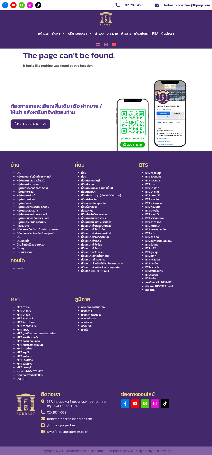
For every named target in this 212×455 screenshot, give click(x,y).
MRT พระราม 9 (25, 318)
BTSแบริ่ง (150, 278)
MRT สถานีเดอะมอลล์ (28, 341)
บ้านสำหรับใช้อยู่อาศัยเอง (31, 245)
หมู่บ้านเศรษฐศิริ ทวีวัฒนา (31, 222)
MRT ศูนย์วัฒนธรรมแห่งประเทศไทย (36, 333)
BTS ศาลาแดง (153, 222)
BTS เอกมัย (151, 263)
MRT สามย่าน (24, 348)
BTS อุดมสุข (152, 252)
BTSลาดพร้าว (152, 267)
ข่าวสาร (126, 33)
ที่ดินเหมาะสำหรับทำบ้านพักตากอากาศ (38, 229)
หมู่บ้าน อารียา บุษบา (28, 184)
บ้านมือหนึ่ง (23, 241)
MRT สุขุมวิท (23, 352)
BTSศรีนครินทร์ (154, 271)
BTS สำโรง (151, 233)
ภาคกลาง (86, 311)
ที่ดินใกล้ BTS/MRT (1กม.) (95, 271)
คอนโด (20, 268)
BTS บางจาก (152, 188)
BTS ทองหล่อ (152, 180)
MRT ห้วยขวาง (25, 360)
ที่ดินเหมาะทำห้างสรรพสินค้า (96, 233)
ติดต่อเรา (167, 33)
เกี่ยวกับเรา (141, 33)
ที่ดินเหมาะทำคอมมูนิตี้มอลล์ (96, 226)
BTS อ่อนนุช (151, 245)
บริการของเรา (80, 33)
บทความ (112, 33)
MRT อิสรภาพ (24, 364)
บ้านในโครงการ (25, 252)
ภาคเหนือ (86, 326)
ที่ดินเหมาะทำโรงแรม (92, 252)
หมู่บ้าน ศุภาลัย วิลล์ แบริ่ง (31, 180)
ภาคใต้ (85, 330)
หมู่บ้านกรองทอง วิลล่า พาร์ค (32, 188)
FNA (155, 33)
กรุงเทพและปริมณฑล (93, 307)
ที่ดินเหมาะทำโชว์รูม (91, 245)
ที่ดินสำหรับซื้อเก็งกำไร (93, 218)
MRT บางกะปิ (24, 311)
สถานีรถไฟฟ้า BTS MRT (158, 282)
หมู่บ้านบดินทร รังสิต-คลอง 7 (33, 207)
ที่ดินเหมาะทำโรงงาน (92, 248)
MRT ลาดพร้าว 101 (27, 326)
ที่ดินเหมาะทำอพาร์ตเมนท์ (95, 237)
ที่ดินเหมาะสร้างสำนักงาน (95, 256)
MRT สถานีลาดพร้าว (28, 337)
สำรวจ (99, 33)
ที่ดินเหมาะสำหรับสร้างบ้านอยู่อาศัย (36, 233)
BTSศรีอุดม (151, 275)
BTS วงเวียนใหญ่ (154, 218)
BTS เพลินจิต (152, 260)
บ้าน (19, 173)
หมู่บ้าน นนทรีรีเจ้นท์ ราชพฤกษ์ (34, 177)
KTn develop (162, 450)
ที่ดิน (83, 173)
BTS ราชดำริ (152, 211)
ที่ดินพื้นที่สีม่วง (89, 207)
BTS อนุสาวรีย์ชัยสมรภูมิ (158, 241)
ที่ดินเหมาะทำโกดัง (91, 241)
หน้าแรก (43, 33)
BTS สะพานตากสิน (155, 229)
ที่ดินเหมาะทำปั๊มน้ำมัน (93, 229)
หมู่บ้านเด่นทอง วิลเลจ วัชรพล (33, 218)
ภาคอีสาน (86, 322)
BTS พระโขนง (152, 207)
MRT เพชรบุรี (24, 367)
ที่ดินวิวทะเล (87, 211)
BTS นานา (150, 184)
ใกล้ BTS (150, 290)
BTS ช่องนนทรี (153, 177)
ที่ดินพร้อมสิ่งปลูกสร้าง (93, 203)
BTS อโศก (150, 256)
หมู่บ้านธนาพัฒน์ (26, 195)
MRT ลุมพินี (23, 330)
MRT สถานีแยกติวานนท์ (30, 345)
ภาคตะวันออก (88, 318)
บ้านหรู (20, 248)
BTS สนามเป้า (152, 226)
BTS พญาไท (152, 199)
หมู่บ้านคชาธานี (25, 192)
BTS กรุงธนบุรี (153, 173)
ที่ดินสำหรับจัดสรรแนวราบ (95, 214)
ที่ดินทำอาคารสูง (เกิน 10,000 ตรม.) (101, 195)
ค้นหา (58, 33)
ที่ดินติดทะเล (88, 184)
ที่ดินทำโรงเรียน (89, 199)
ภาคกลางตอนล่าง (91, 315)
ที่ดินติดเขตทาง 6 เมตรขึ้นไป (97, 188)
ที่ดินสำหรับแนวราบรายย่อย (96, 222)
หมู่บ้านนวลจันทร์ (26, 199)
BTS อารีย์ (150, 248)
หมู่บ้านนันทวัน (25, 203)
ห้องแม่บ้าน (23, 226)
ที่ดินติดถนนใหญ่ (90, 180)
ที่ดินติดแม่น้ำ (88, 192)
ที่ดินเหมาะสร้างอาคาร (93, 260)
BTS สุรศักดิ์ (152, 237)
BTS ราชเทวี (152, 214)
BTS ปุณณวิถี (152, 195)
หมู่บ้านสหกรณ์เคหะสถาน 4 (32, 214)
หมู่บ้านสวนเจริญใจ (27, 211)
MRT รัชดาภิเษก (26, 322)
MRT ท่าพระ (23, 307)
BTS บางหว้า (152, 192)
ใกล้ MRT (22, 379)
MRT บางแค (23, 315)
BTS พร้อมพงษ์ (153, 203)
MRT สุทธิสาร (24, 356)
